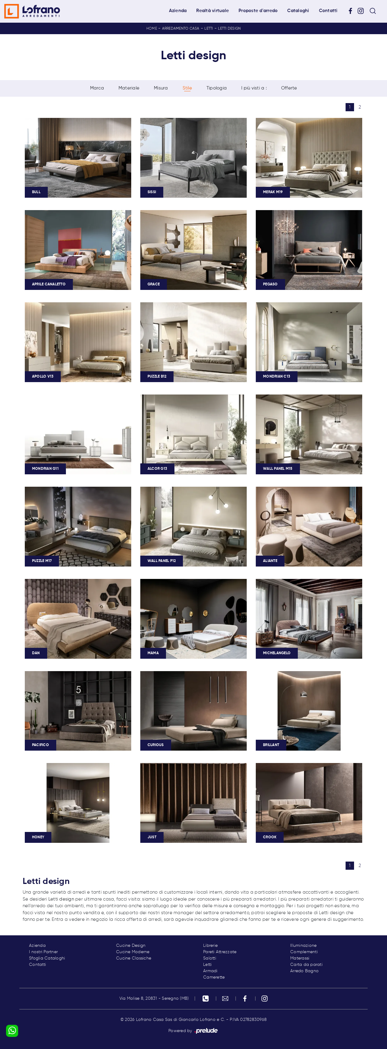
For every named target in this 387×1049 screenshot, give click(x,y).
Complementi (304, 952)
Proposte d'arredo (258, 10)
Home (151, 29)
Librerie (210, 945)
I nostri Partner (43, 952)
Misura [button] (161, 88)
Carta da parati (306, 965)
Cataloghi (298, 10)
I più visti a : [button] (254, 88)
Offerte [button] (289, 88)
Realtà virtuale (212, 10)
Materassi (299, 958)
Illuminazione (303, 945)
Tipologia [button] (217, 88)
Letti (208, 29)
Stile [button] (187, 88)
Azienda (178, 10)
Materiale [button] (129, 88)
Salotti (209, 958)
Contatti (328, 10)
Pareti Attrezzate (219, 952)
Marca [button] (97, 88)
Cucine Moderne (133, 952)
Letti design (229, 29)
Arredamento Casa (181, 29)
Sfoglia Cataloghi (47, 958)
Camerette (214, 977)
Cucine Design (130, 945)
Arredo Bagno (304, 971)
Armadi (210, 971)
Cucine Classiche (133, 958)
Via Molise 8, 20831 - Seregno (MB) (154, 998)
